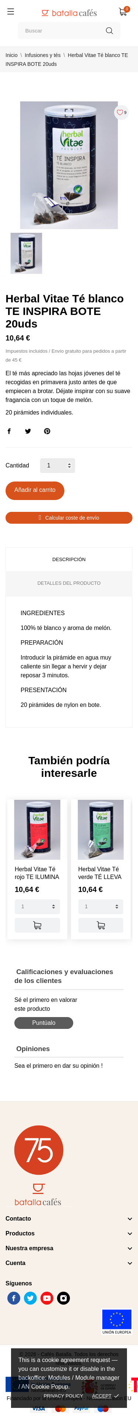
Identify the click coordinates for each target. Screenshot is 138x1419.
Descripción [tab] (68, 559)
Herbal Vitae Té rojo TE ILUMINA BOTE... (37, 877)
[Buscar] (69, 30)
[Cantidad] (57, 465)
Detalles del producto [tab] (69, 583)
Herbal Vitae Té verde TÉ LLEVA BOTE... (99, 877)
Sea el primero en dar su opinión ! (58, 1066)
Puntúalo (43, 1023)
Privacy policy (63, 1396)
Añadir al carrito (35, 490)
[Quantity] (37, 906)
